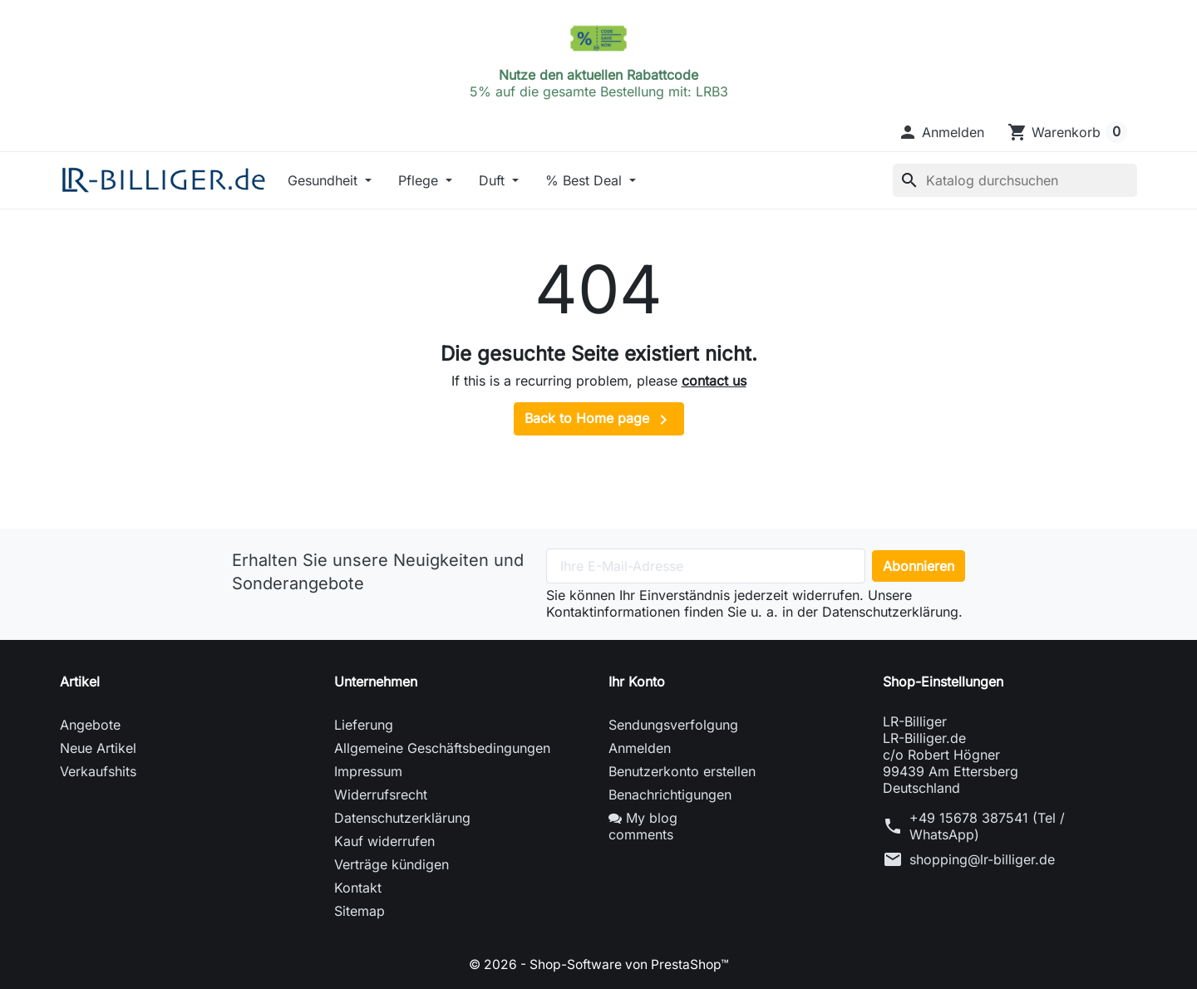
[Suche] (1015, 180)
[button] (941, 132)
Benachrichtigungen (670, 794)
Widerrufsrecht (380, 794)
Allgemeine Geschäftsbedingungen (442, 748)
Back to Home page (599, 420)
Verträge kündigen (391, 864)
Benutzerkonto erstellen (682, 771)
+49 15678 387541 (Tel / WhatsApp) (987, 826)
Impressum (368, 771)
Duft (494, 180)
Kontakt (358, 887)
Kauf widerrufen (384, 841)
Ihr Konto (636, 681)
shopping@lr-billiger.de (982, 859)
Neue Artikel (98, 748)
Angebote (90, 724)
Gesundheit (325, 180)
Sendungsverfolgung (673, 724)
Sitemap (359, 911)
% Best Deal (585, 180)
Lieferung (363, 724)
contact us (714, 380)
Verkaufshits (98, 771)
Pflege (420, 180)
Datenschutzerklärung (402, 817)
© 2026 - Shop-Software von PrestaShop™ (599, 964)
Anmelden (639, 748)
